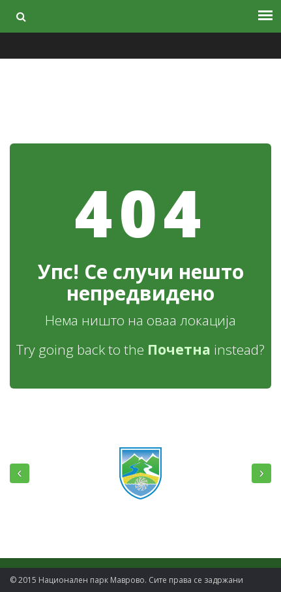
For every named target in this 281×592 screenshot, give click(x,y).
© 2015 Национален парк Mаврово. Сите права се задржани (126, 579)
